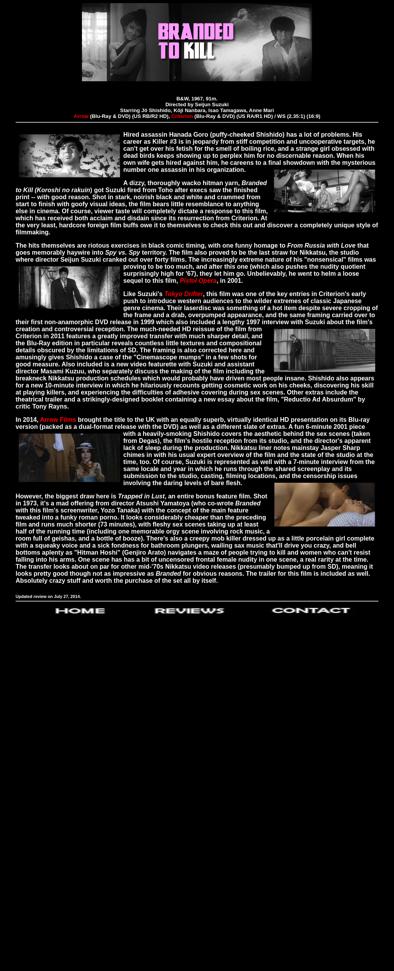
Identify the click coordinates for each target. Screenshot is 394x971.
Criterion (182, 116)
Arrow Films (58, 419)
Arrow (81, 116)
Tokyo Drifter (183, 294)
